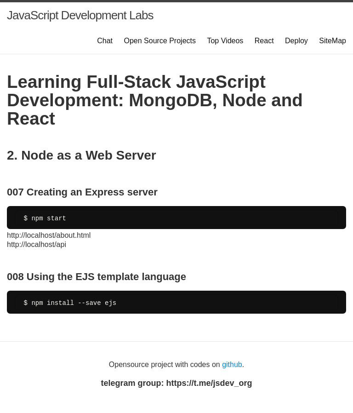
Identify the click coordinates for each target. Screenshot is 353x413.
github (232, 364)
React (264, 41)
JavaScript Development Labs (80, 15)
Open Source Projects (160, 41)
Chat (105, 41)
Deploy (296, 41)
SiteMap (332, 41)
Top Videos (225, 41)
